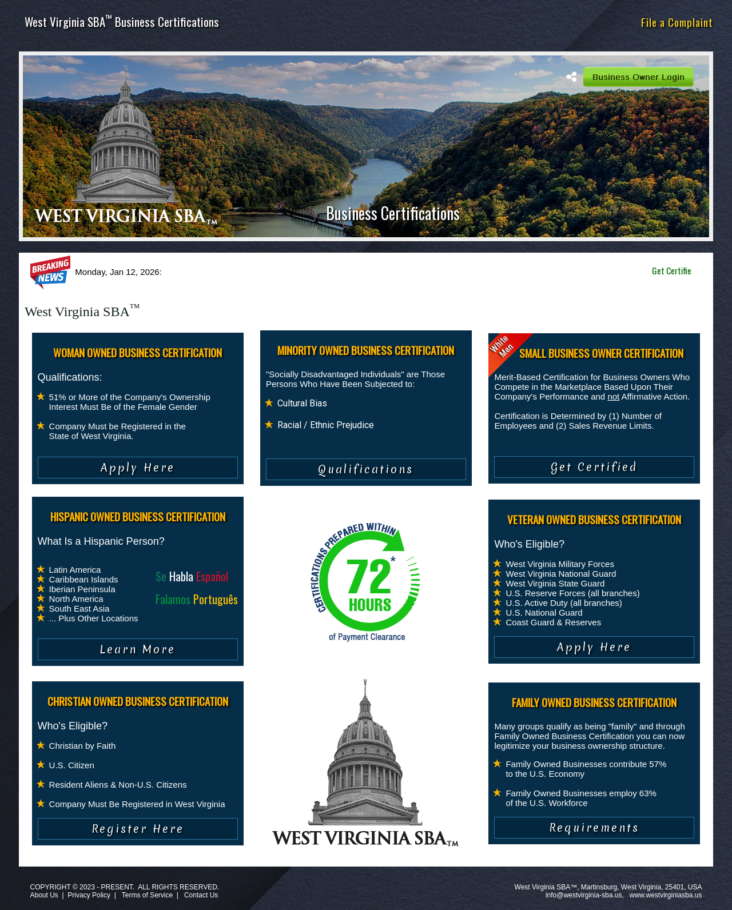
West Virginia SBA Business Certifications (122, 21)
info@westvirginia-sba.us (584, 895)
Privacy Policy (88, 895)
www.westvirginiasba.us (666, 895)
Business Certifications (393, 213)
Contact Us (201, 895)
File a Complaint (677, 22)
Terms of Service (147, 895)
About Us (44, 895)
